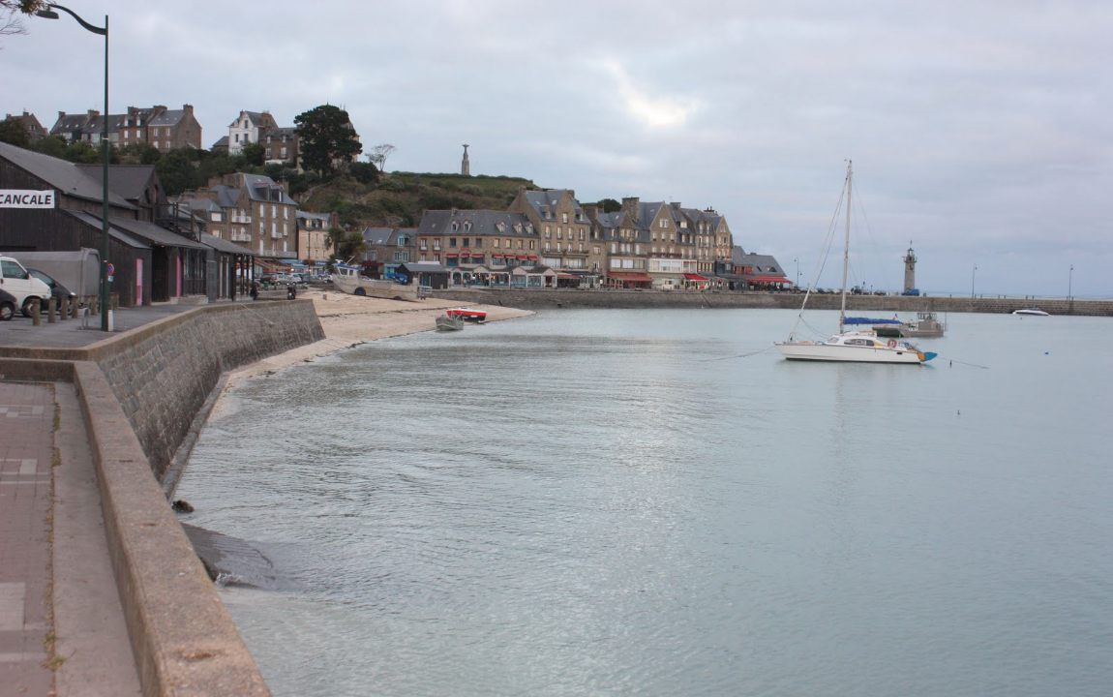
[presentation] (147, 72)
